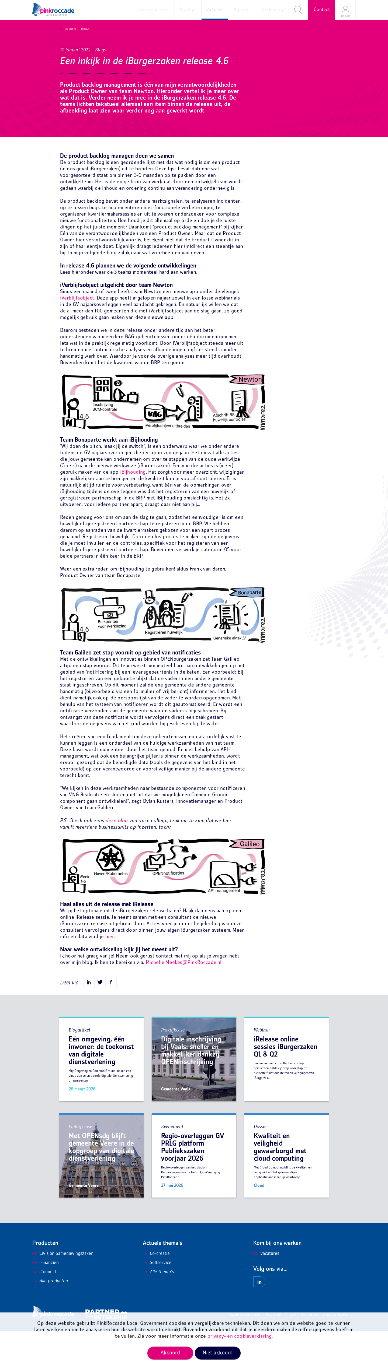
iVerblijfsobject (77, 333)
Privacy (291, 1350)
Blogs (82, 29)
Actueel (68, 29)
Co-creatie (156, 1289)
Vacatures (266, 1289)
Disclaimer (273, 1350)
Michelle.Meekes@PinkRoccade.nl (184, 997)
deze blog (117, 856)
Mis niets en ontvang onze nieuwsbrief (327, 1350)
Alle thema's (158, 1307)
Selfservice (157, 1298)
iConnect (44, 1307)
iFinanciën (45, 1298)
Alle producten (50, 1316)
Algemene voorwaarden (245, 1350)
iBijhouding (133, 507)
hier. (110, 972)
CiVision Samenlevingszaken (62, 1289)
